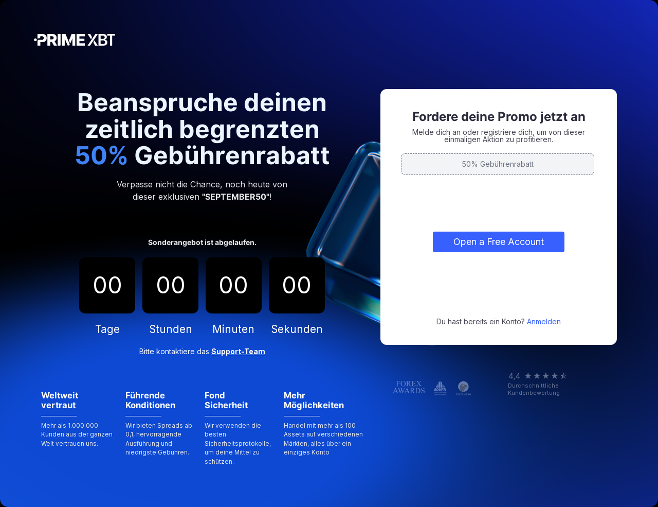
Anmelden (544, 321)
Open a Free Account (498, 241)
